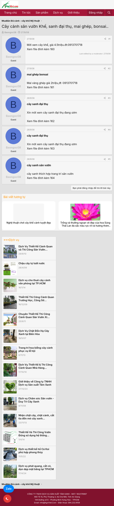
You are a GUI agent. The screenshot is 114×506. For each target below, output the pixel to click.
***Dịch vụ (11, 240)
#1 (109, 39)
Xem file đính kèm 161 (40, 87)
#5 (109, 159)
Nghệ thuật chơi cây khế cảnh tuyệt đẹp (28, 222)
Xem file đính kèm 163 (40, 148)
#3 (109, 98)
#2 (109, 68)
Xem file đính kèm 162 (40, 121)
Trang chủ (10, 12)
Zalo (9, 488)
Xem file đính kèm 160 (40, 49)
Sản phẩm (42, 12)
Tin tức (26, 12)
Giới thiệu (74, 12)
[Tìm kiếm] (109, 12)
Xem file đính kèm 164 (40, 178)
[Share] (105, 39)
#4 (109, 129)
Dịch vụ (58, 12)
